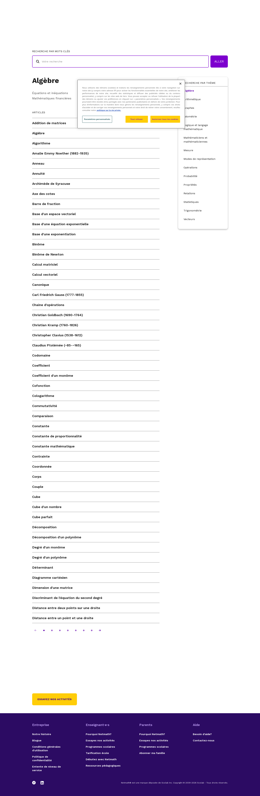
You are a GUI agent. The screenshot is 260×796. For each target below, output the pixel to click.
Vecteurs (189, 219)
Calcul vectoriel (45, 275)
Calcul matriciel (45, 264)
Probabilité (190, 176)
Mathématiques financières (51, 98)
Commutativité (44, 406)
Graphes (189, 107)
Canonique (40, 285)
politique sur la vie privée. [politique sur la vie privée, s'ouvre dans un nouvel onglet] (109, 110)
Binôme (38, 244)
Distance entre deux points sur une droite (66, 608)
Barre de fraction (46, 204)
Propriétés (190, 184)
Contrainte (41, 456)
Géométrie (190, 116)
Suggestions (201, 15)
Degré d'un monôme (48, 547)
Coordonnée (42, 466)
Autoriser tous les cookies (165, 119)
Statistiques (191, 202)
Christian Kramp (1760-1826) (55, 325)
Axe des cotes (43, 194)
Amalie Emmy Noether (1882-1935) (60, 153)
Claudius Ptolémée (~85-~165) (56, 345)
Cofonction (41, 386)
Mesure (188, 150)
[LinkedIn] (42, 782)
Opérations (190, 167)
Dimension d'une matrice (52, 588)
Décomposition (44, 527)
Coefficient (41, 365)
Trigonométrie (193, 210)
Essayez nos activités (54, 699)
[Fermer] (180, 83)
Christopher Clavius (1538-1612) (57, 335)
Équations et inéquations (50, 93)
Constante (40, 426)
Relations (189, 193)
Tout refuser (136, 119)
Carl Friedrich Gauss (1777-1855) (58, 295)
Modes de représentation (199, 158)
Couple (37, 487)
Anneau (38, 163)
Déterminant (42, 567)
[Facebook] (35, 782)
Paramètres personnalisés (97, 119)
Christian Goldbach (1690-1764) (57, 315)
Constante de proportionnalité (57, 436)
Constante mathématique (53, 446)
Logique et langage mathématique (196, 127)
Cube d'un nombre (47, 507)
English (222, 15)
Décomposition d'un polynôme (56, 537)
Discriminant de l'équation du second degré (67, 598)
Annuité (38, 174)
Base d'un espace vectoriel (54, 214)
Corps (36, 477)
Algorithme (41, 143)
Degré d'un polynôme (49, 557)
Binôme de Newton (48, 254)
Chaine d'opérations (48, 305)
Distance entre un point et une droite (62, 618)
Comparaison (42, 416)
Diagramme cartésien (49, 578)
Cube (36, 497)
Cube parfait (42, 517)
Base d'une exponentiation (54, 234)
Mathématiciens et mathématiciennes (195, 139)
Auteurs (180, 15)
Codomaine (41, 355)
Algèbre (45, 81)
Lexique (163, 15)
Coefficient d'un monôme (52, 376)
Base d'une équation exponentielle (60, 224)
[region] (131, 104)
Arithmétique (192, 99)
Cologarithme (43, 396)
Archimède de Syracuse (51, 184)
